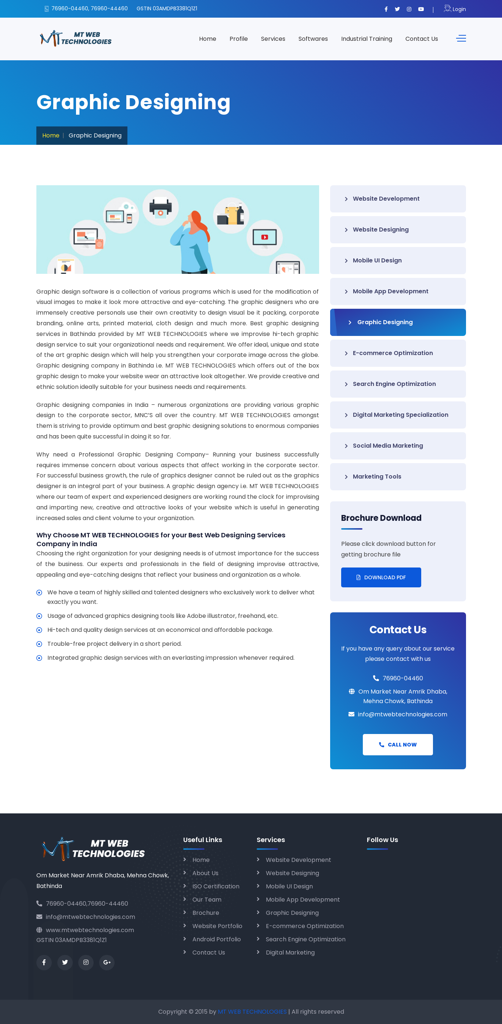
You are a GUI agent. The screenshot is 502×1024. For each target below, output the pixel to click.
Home (207, 39)
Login (455, 9)
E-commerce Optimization (389, 353)
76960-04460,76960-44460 (82, 903)
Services (273, 39)
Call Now (398, 744)
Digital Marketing (290, 952)
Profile (239, 39)
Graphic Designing (380, 322)
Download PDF (381, 577)
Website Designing (377, 229)
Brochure (205, 913)
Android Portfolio (216, 939)
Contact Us (421, 39)
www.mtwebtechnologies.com (85, 930)
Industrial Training (366, 39)
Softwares (313, 39)
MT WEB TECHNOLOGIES (253, 1011)
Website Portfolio (217, 926)
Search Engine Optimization (390, 384)
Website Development (382, 198)
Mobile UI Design (373, 260)
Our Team (206, 899)
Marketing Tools (373, 476)
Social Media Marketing (384, 445)
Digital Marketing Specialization (396, 415)
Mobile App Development (387, 291)
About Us (205, 873)
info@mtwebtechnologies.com (85, 917)
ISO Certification (215, 886)
